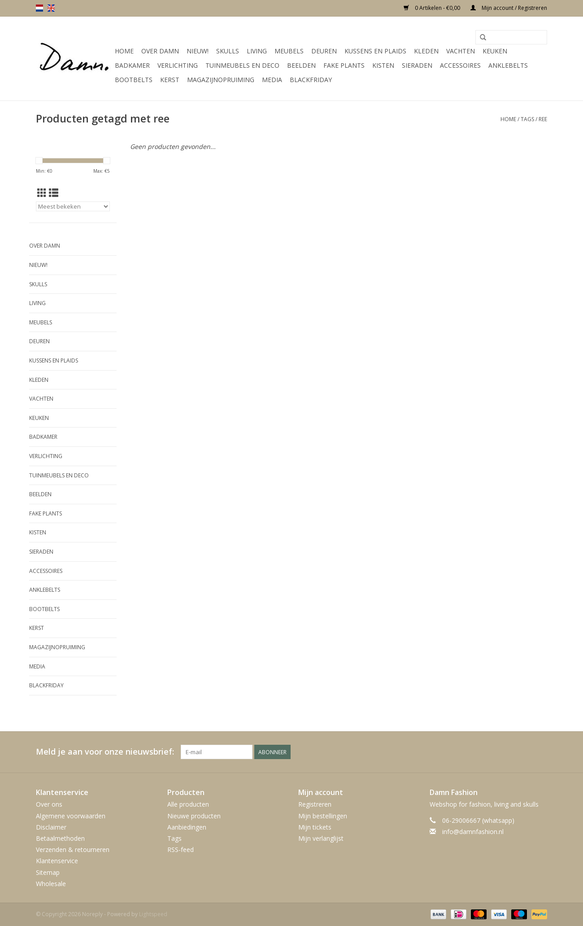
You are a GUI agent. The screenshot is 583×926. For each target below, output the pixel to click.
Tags (527, 119)
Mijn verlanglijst (321, 838)
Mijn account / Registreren (508, 8)
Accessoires (460, 65)
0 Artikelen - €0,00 (432, 8)
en (51, 8)
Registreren (314, 804)
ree (543, 119)
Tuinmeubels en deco (242, 65)
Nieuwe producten (194, 816)
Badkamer (132, 65)
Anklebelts (508, 65)
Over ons (49, 804)
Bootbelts (133, 79)
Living (257, 51)
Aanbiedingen (186, 827)
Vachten (460, 51)
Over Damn (160, 51)
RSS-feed (180, 849)
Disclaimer (51, 827)
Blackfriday (311, 79)
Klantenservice (57, 860)
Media (272, 79)
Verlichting (177, 65)
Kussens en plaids (375, 51)
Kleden (426, 51)
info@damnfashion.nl (473, 831)
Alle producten (188, 804)
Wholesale (51, 883)
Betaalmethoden (60, 838)
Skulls (227, 51)
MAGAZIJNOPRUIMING (220, 79)
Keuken (495, 51)
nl (39, 8)
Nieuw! (198, 51)
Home (124, 51)
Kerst (169, 79)
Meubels (289, 51)
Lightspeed (153, 914)
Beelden (301, 65)
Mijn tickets (314, 827)
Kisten (383, 65)
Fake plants (344, 65)
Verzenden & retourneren (72, 849)
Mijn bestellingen (322, 816)
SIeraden (417, 65)
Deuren (324, 51)
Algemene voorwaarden (70, 816)
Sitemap (48, 872)
